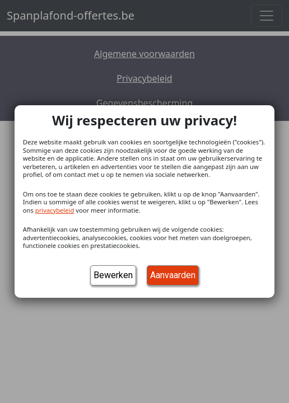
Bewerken (113, 275)
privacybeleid (54, 210)
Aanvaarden (172, 275)
